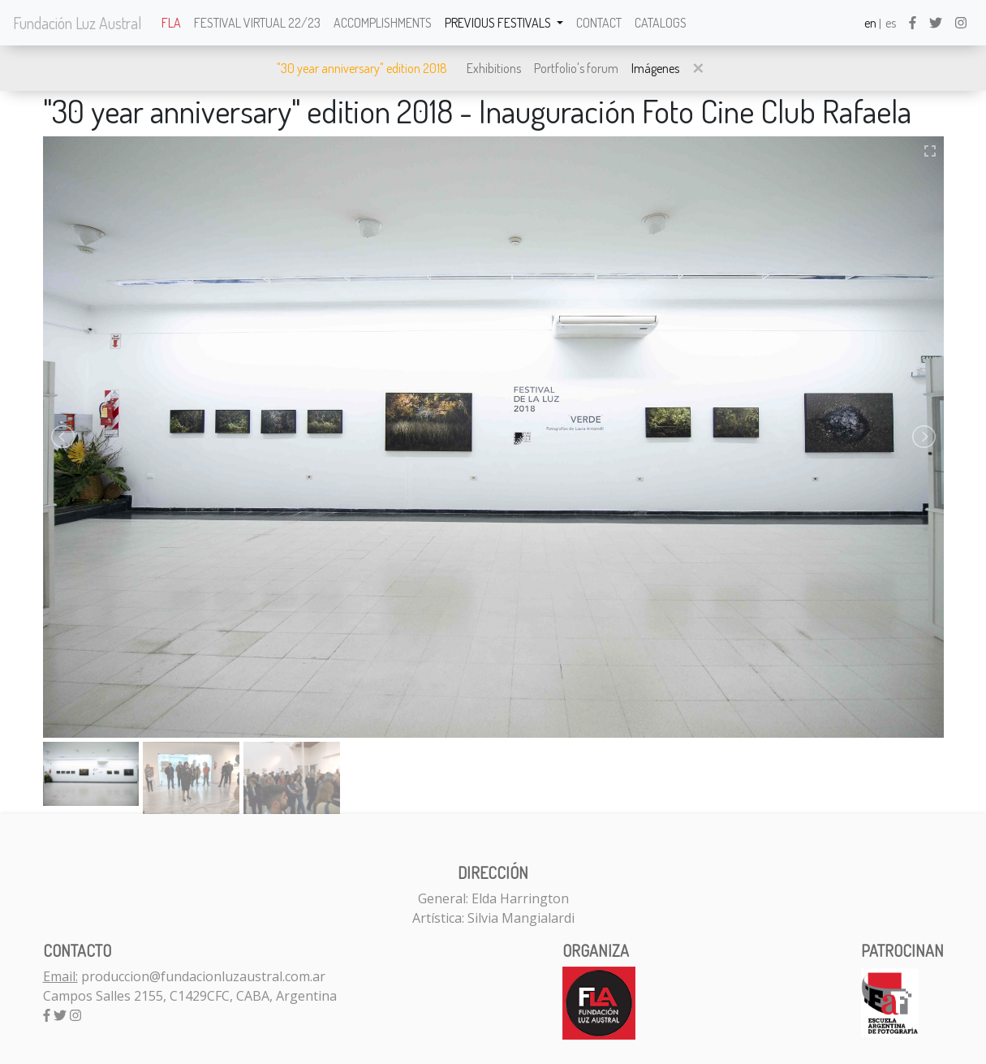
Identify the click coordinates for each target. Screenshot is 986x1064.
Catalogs (661, 23)
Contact (599, 23)
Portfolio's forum (576, 68)
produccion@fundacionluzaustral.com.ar (203, 976)
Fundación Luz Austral (77, 22)
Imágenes (655, 68)
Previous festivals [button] (499, 23)
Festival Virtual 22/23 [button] (257, 23)
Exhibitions (494, 68)
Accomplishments (383, 23)
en (870, 23)
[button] (698, 68)
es (890, 23)
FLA (171, 23)
